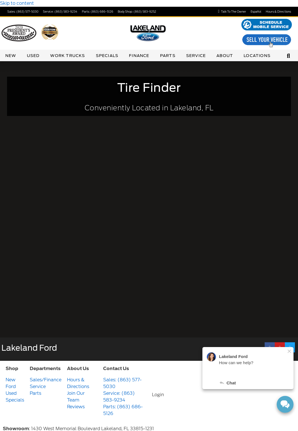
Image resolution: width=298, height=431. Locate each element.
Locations (257, 55)
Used (33, 55)
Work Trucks (67, 55)
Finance (139, 55)
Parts (167, 55)
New (10, 55)
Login (158, 394)
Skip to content (17, 3)
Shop (12, 368)
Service (196, 55)
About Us (78, 368)
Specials (107, 55)
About (224, 55)
